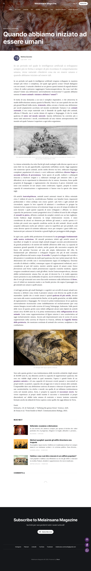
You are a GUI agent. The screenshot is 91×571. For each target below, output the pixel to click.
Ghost (58, 559)
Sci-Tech (45, 9)
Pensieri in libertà (60, 9)
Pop (52, 9)
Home (10, 9)
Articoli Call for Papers (10, 28)
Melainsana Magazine (45, 3)
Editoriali (25, 9)
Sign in (75, 3)
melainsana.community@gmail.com (66, 547)
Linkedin (34, 547)
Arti (32, 9)
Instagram (18, 547)
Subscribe (83, 3)
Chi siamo (17, 9)
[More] (81, 9)
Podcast (26, 547)
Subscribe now (45, 532)
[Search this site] (4, 3)
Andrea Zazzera (26, 57)
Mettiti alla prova (73, 9)
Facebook (50, 547)
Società (38, 9)
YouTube (41, 547)
